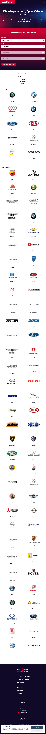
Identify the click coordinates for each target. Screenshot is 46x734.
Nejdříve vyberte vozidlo (8, 64)
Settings (37, 730)
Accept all (37, 727)
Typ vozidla (4, 37)
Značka (3, 43)
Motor (2, 56)
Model (2, 50)
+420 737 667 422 (24, 712)
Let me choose (16, 730)
